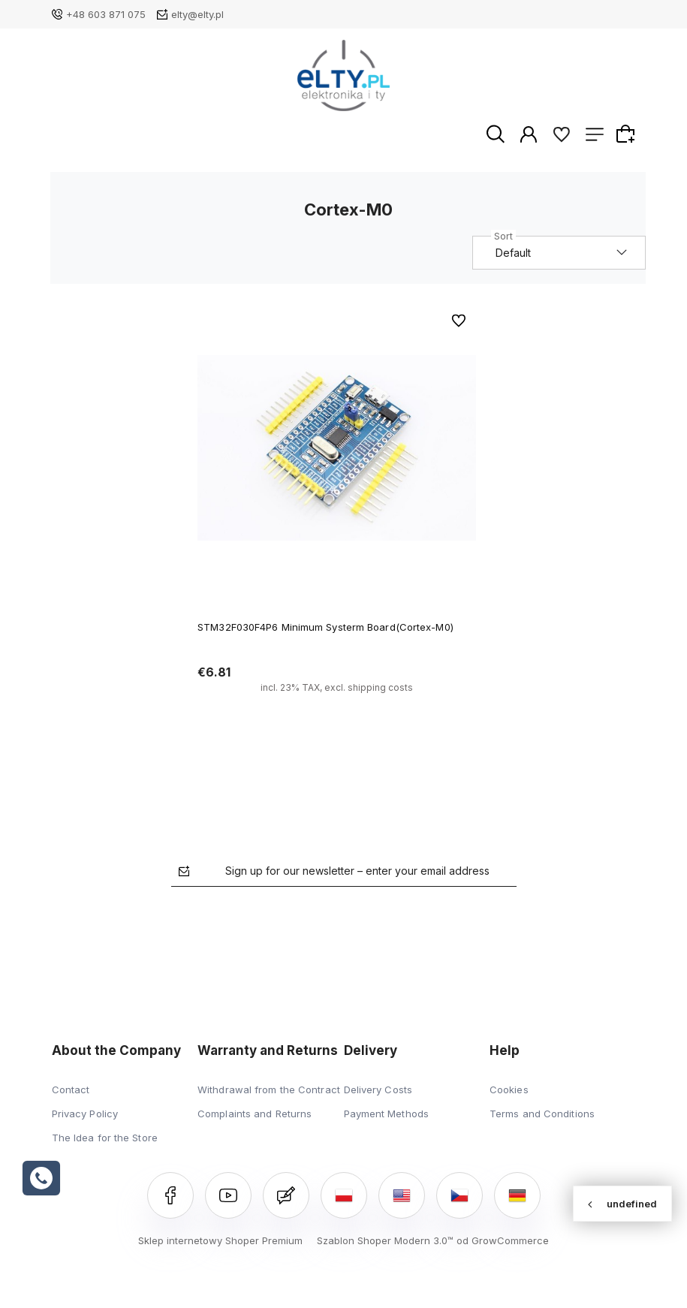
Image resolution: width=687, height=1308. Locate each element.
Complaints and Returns (254, 1114)
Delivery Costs (378, 1090)
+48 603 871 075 (106, 14)
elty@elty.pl (197, 14)
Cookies (509, 1090)
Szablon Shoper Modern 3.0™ (385, 1241)
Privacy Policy (85, 1114)
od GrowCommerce (502, 1241)
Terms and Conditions (542, 1114)
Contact (71, 1090)
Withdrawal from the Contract (268, 1090)
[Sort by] (559, 253)
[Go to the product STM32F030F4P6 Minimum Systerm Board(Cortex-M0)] (337, 449)
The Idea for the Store (105, 1138)
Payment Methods (386, 1114)
